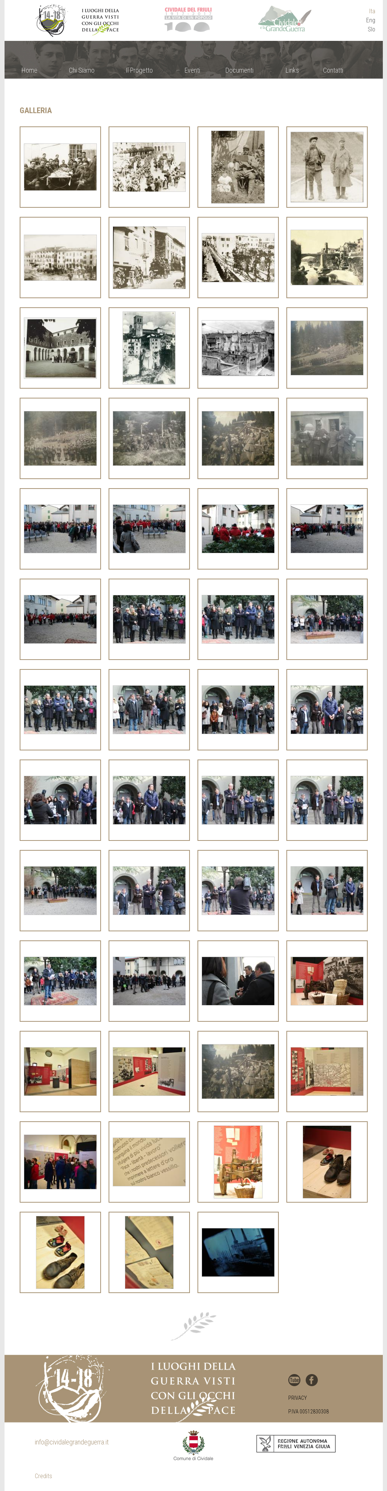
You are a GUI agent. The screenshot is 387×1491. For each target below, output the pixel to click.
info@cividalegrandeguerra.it (72, 1442)
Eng (370, 20)
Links (292, 70)
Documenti (239, 70)
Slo (371, 29)
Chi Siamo (82, 70)
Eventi (192, 70)
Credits (43, 1476)
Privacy (297, 1398)
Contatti (333, 70)
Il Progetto (139, 70)
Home (29, 70)
